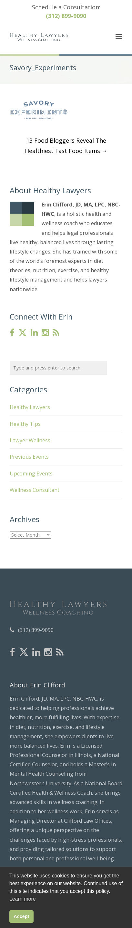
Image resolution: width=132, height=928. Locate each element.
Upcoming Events (31, 473)
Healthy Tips (25, 423)
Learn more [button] (22, 899)
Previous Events (29, 456)
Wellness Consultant (34, 489)
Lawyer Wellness (30, 440)
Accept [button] (21, 916)
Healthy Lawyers (30, 407)
